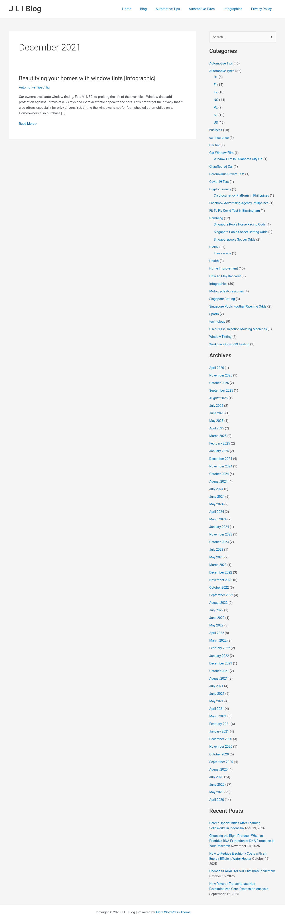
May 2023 (216, 553)
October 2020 (219, 748)
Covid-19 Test (219, 181)
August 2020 (218, 763)
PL (216, 107)
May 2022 (216, 620)
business (216, 130)
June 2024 (217, 493)
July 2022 (216, 605)
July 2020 (216, 770)
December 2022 (221, 568)
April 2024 (216, 508)
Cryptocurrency (220, 188)
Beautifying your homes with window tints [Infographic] (89, 78)
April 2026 (216, 365)
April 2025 (216, 425)
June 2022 (217, 613)
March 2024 (218, 515)
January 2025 (219, 448)
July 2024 (216, 485)
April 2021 (216, 703)
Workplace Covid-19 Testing (229, 342)
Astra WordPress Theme (173, 904)
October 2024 (219, 470)
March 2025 (218, 433)
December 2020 (221, 733)
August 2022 (218, 598)
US (216, 122)
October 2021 (219, 665)
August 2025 (218, 395)
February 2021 (220, 718)
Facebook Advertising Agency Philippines (239, 202)
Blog (153, 9)
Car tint (214, 145)
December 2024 (221, 455)
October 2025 (219, 380)
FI (215, 85)
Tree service (223, 252)
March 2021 (218, 710)
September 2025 (221, 388)
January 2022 (219, 650)
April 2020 (216, 793)
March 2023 (218, 560)
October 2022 (219, 583)
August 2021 (218, 673)
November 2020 (221, 740)
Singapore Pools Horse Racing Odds (240, 223)
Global (214, 246)
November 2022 (221, 575)
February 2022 (220, 643)
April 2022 (216, 628)
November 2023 (221, 530)
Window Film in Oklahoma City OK (239, 158)
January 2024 (219, 523)
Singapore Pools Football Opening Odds (238, 304)
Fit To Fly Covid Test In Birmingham (235, 209)
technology (217, 319)
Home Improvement (224, 267)
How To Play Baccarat (225, 274)
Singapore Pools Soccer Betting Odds (241, 231)
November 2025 (221, 372)
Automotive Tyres (207, 9)
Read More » (28, 124)
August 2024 (218, 478)
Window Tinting (220, 334)
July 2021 (216, 680)
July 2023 (216, 545)
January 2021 (219, 725)
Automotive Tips (175, 9)
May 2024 (216, 500)
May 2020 (216, 785)
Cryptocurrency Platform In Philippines (242, 194)
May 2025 (216, 418)
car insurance (219, 137)
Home (138, 9)
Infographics (236, 9)
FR (216, 92)
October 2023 (219, 538)
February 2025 (220, 440)
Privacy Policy (262, 9)
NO (216, 100)
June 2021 (217, 688)
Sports (214, 312)
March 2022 (218, 635)
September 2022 (221, 590)
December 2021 (221, 658)
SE (216, 115)
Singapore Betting (222, 297)
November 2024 (221, 463)
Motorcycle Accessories (227, 289)
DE (216, 77)
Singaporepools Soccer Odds (235, 238)
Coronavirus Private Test (227, 173)
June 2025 (217, 410)
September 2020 (221, 755)
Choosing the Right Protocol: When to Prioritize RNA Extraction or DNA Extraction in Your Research (241, 834)
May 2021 (216, 695)
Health (214, 259)
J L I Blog (25, 8)
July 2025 (216, 403)
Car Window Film (221, 152)
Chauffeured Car (221, 166)
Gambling (216, 217)
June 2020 (217, 778)
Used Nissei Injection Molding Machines (239, 327)
